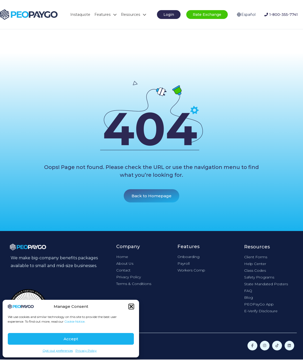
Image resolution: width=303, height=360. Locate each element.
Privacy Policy (86, 350)
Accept (71, 338)
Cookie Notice (74, 321)
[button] (131, 306)
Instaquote (80, 14)
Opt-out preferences (58, 350)
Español (248, 14)
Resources (133, 14)
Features (105, 14)
